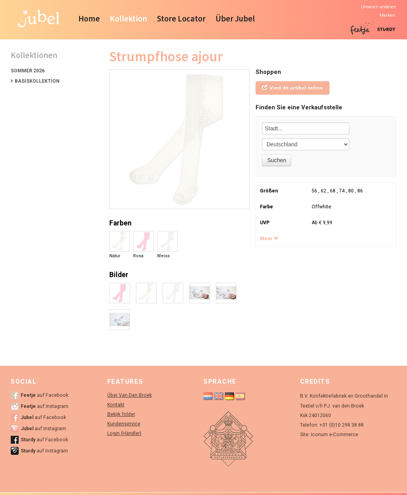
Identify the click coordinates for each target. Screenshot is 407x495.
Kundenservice (123, 424)
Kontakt (115, 405)
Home (89, 19)
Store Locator (181, 19)
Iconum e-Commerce (334, 434)
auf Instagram (44, 406)
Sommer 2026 (28, 71)
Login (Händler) (124, 433)
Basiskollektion (37, 81)
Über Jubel (235, 19)
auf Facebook (44, 395)
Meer (269, 238)
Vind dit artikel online (292, 88)
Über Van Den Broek (129, 395)
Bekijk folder (121, 414)
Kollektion (128, 19)
